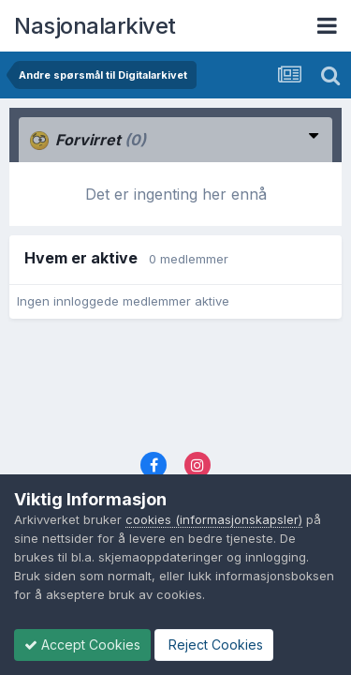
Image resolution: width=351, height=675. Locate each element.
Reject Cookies (214, 644)
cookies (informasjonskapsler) (213, 519)
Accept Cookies (82, 644)
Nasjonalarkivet (95, 25)
